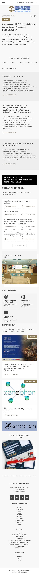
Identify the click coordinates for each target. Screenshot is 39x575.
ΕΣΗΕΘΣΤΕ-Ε (19, 520)
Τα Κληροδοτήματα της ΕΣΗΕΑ (11, 303)
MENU (3, 2)
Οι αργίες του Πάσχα (13, 76)
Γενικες (6, 19)
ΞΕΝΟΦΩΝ (19, 509)
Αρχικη (19, 533)
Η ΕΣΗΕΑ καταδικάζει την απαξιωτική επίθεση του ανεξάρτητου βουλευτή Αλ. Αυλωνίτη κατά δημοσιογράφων (18, 108)
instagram (22, 497)
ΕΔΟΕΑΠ (19, 507)
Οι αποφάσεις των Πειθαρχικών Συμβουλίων (28, 304)
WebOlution (22, 572)
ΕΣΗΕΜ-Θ (19, 517)
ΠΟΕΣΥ (19, 515)
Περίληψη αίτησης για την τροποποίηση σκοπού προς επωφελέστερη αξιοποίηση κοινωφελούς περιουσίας (19, 234)
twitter (17, 497)
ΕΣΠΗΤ (19, 522)
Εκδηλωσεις (20, 537)
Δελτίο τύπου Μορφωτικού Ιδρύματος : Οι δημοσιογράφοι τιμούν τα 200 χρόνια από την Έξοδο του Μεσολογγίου (19, 367)
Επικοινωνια (19, 548)
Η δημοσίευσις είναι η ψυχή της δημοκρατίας (18, 144)
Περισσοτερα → (19, 245)
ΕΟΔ (19, 513)
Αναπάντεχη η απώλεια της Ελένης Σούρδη (17, 202)
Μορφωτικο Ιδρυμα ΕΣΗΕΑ (19, 542)
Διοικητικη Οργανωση (19, 535)
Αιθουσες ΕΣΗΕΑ (13, 256)
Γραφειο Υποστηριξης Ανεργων (19, 544)
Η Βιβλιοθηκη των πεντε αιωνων (20, 540)
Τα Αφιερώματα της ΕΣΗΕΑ (11, 318)
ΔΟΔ (19, 511)
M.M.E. (19, 524)
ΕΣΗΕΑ (19, 9)
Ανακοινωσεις (11, 206)
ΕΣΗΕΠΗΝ (20, 519)
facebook (12, 497)
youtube (27, 497)
